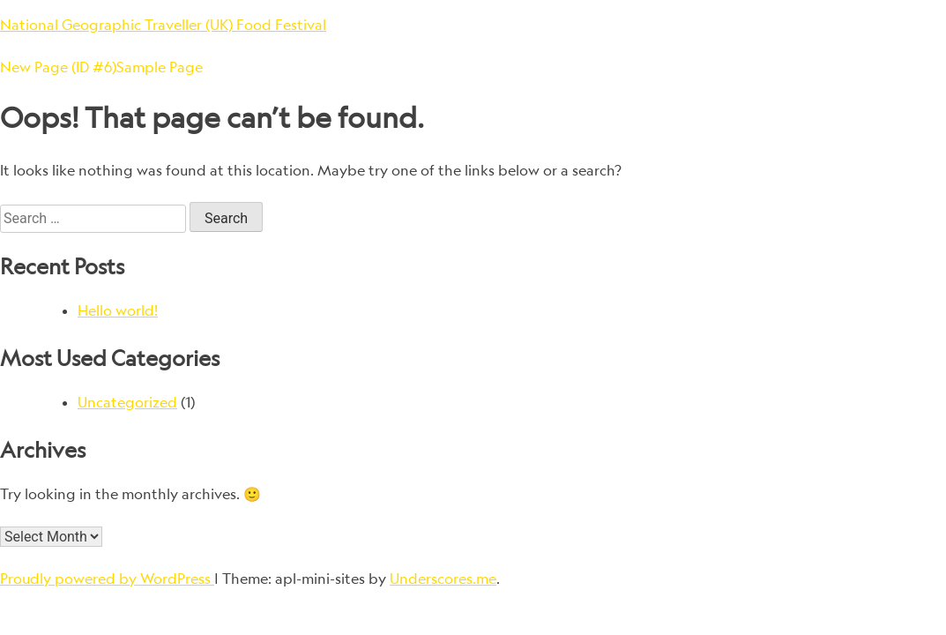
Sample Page (159, 67)
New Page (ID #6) (58, 67)
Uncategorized (127, 402)
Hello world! (118, 310)
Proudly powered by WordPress (107, 578)
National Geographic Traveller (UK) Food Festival (163, 25)
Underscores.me (443, 578)
